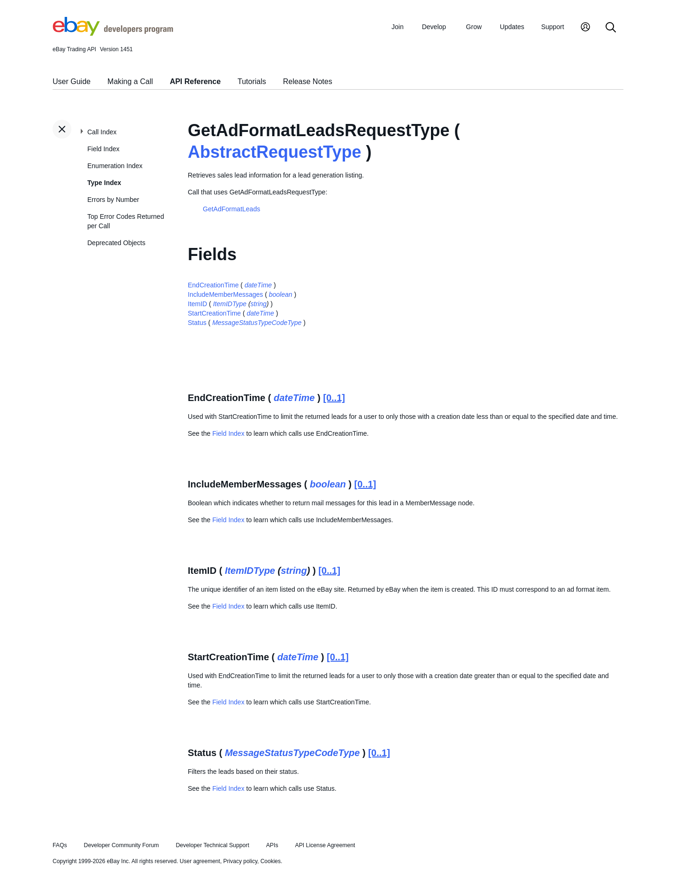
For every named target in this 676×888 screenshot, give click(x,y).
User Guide (72, 81)
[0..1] (334, 398)
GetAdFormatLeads (231, 209)
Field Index (103, 149)
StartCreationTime (214, 313)
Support (552, 27)
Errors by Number (113, 199)
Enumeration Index (115, 166)
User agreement (200, 861)
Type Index (104, 182)
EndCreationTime (213, 285)
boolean (280, 294)
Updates (512, 27)
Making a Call (130, 81)
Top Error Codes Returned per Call (125, 221)
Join (398, 27)
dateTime (258, 285)
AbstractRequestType (274, 152)
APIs (272, 845)
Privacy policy (240, 861)
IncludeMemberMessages (225, 294)
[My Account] (585, 28)
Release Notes (307, 81)
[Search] (611, 28)
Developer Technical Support (212, 845)
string (259, 304)
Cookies (271, 861)
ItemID (197, 304)
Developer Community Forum (121, 845)
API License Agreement (325, 845)
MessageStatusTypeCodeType (256, 322)
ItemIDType (229, 304)
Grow (474, 27)
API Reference (195, 81)
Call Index (101, 132)
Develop (434, 27)
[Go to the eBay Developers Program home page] (113, 33)
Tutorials (252, 81)
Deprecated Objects (116, 243)
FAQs (60, 845)
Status (197, 322)
